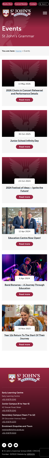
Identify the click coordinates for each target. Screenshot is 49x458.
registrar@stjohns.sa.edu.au (13, 430)
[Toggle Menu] (45, 13)
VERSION (31, 454)
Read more (24, 99)
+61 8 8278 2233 (9, 422)
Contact (33, 4)
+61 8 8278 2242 (9, 399)
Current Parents (21, 4)
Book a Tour (7, 4)
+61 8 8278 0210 (9, 433)
